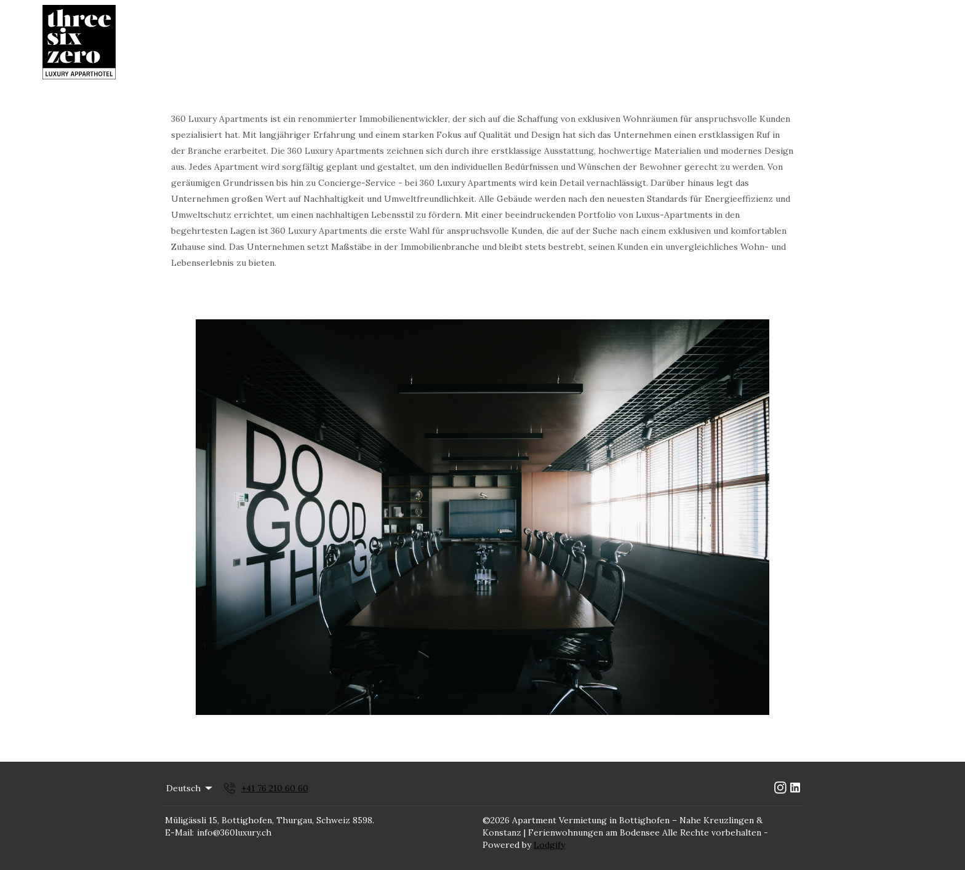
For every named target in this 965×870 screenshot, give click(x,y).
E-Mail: (179, 832)
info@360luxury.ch (234, 832)
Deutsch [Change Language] (190, 788)
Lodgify (549, 844)
